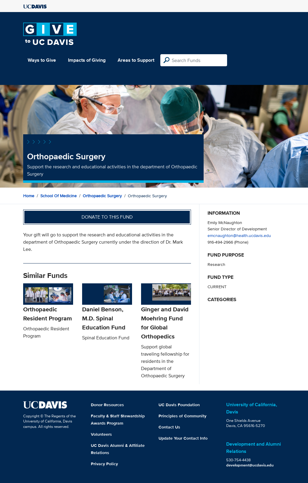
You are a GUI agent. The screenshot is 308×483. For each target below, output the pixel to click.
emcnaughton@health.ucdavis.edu (239, 235)
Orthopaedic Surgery (102, 196)
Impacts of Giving (87, 60)
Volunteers (101, 434)
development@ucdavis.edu (250, 465)
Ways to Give (42, 60)
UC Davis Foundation (179, 405)
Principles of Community (182, 416)
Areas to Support (136, 60)
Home (28, 196)
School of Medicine (58, 196)
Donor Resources (107, 405)
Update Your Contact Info (183, 438)
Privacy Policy (104, 464)
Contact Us (169, 427)
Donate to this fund (107, 216)
